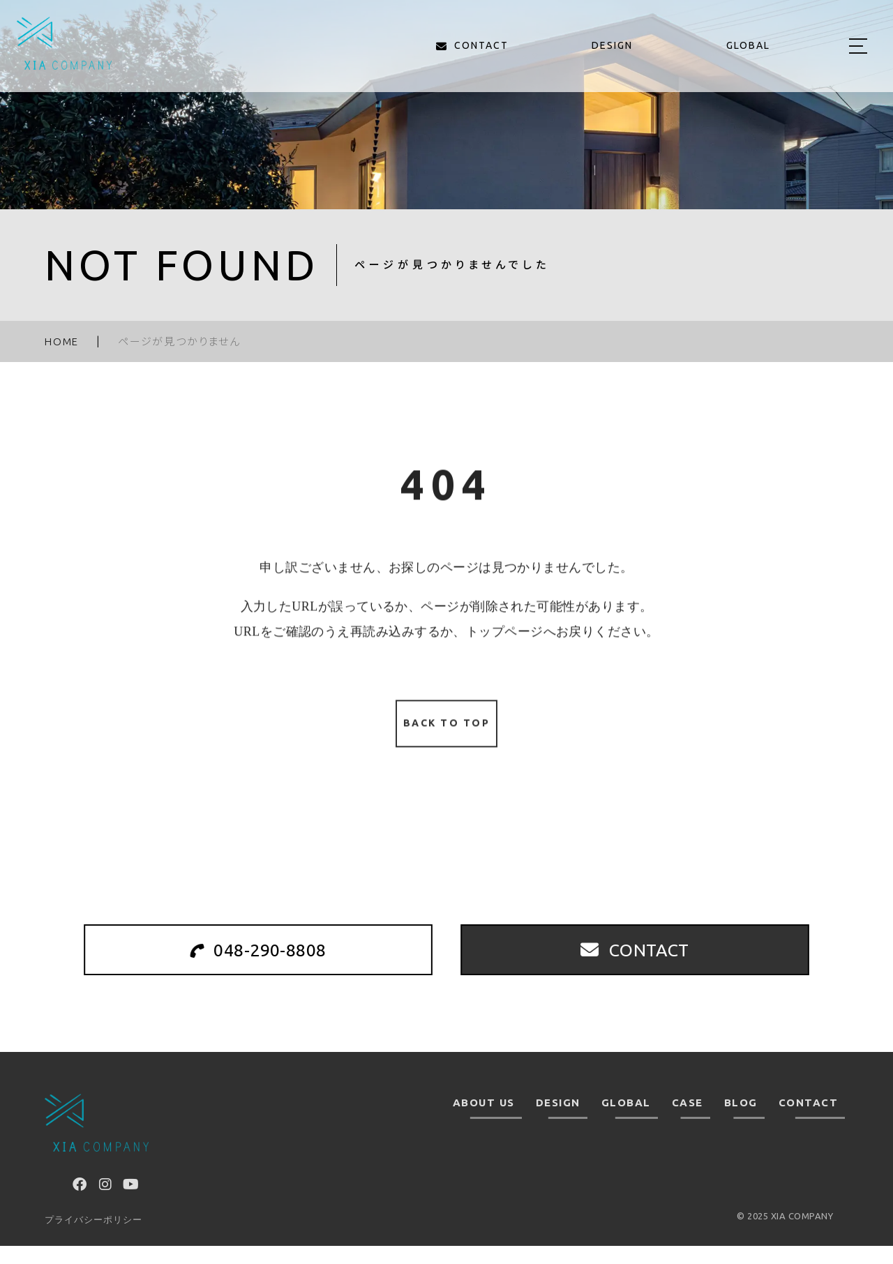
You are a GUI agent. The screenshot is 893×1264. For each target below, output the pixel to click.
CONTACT (809, 1121)
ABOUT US (484, 1121)
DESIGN (558, 1121)
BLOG (741, 1121)
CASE (687, 1121)
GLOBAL (626, 1121)
